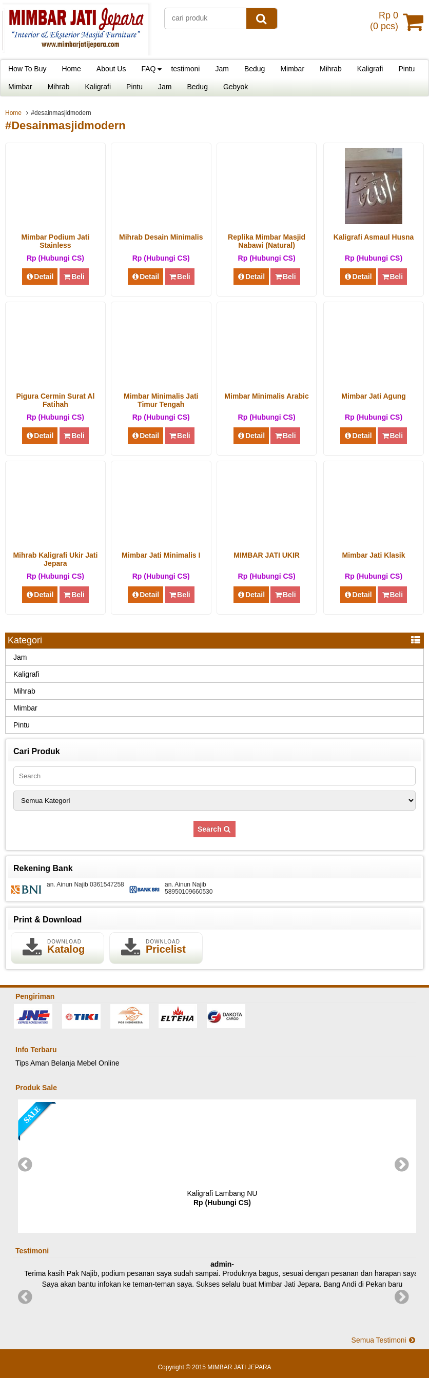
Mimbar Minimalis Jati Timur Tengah (161, 400)
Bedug (254, 69)
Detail (40, 276)
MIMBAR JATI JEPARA (239, 1367)
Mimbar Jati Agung (373, 396)
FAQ (148, 69)
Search (214, 829)
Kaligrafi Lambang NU (222, 1193)
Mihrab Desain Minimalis (161, 237)
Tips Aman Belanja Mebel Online (67, 1063)
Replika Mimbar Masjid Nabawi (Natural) (266, 241)
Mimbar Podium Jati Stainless (55, 241)
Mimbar (292, 69)
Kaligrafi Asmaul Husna (374, 237)
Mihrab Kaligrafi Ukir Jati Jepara (55, 559)
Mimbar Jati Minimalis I (161, 555)
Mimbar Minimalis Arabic (266, 396)
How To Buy (27, 69)
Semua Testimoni (384, 1340)
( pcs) (385, 21)
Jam (221, 69)
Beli (74, 276)
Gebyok (235, 87)
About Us (111, 69)
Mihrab (331, 69)
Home (71, 69)
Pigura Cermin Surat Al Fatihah (55, 400)
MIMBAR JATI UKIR (266, 555)
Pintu (406, 69)
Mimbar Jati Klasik (373, 555)
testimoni (185, 69)
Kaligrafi (370, 69)
